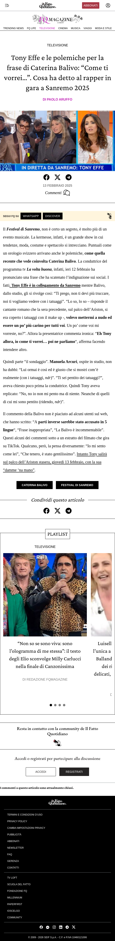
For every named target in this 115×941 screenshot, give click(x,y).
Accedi (40, 771)
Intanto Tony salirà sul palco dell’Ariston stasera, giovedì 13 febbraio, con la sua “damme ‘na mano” (55, 462)
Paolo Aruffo (59, 99)
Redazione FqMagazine (47, 679)
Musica (75, 28)
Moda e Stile (103, 28)
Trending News (13, 28)
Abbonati (90, 5)
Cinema (63, 28)
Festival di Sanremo (77, 485)
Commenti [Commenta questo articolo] (57, 193)
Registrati (74, 771)
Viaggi (87, 28)
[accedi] (108, 5)
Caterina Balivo (34, 485)
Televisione (47, 28)
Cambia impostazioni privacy (26, 828)
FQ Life (31, 28)
